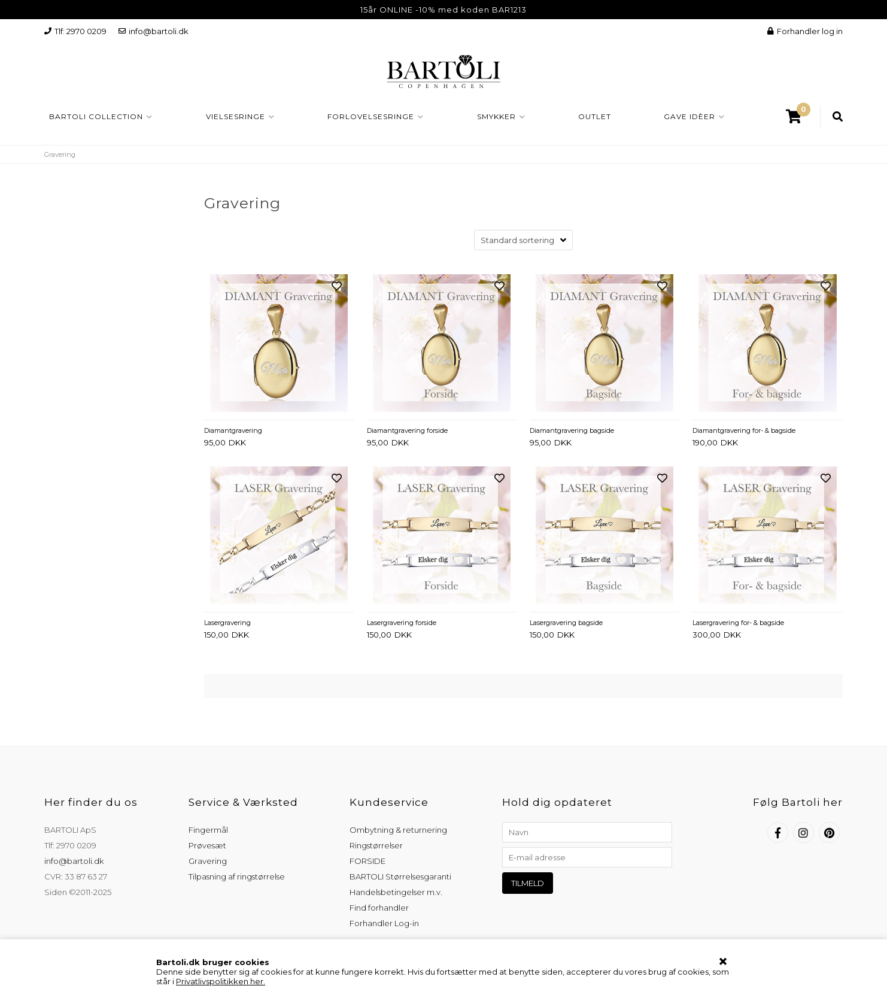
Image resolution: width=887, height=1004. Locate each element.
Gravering (208, 861)
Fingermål (208, 830)
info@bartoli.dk (154, 31)
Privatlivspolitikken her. (220, 981)
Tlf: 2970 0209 (75, 31)
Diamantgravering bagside (572, 430)
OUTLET (594, 116)
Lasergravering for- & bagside (738, 622)
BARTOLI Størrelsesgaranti (400, 876)
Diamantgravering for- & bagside (743, 430)
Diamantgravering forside (407, 430)
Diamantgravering (233, 430)
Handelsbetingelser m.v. (396, 892)
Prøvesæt (207, 845)
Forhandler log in (805, 31)
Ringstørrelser (376, 845)
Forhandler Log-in (384, 923)
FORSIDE (367, 861)
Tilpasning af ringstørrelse (237, 876)
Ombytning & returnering (398, 830)
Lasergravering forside (401, 622)
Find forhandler (379, 907)
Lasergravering (227, 622)
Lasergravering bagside (566, 622)
